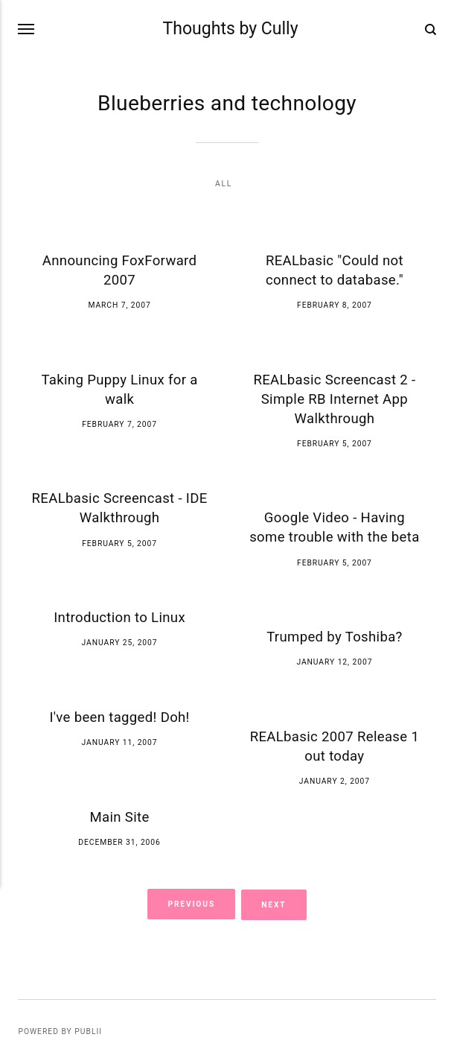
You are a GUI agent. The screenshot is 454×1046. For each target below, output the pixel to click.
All (223, 183)
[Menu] (27, 29)
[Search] (430, 28)
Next (274, 904)
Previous (191, 904)
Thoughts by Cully (230, 29)
